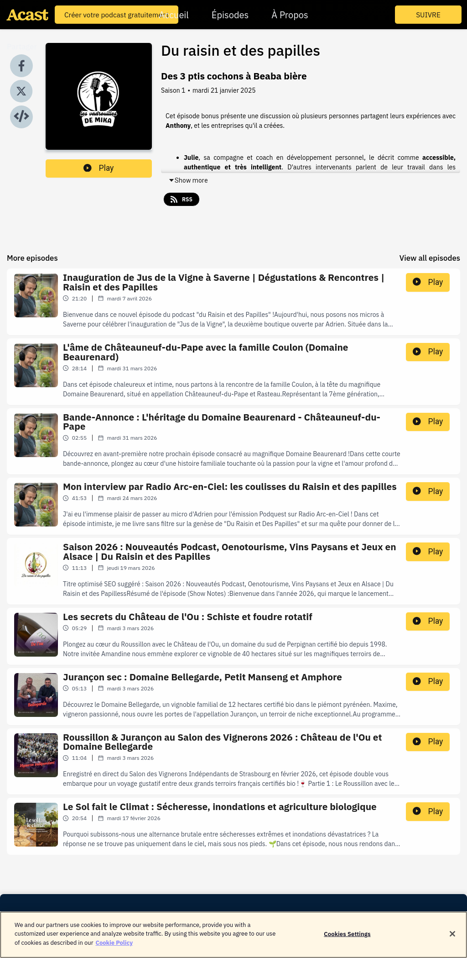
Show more (188, 180)
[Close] (452, 939)
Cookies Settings (347, 939)
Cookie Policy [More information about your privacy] (114, 948)
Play (98, 168)
